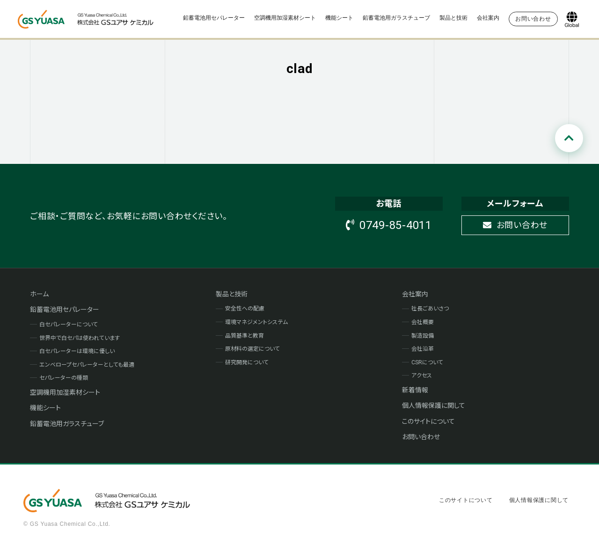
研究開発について (247, 362)
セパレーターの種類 (63, 378)
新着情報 (415, 390)
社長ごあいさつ (430, 308)
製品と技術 (453, 18)
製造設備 (422, 335)
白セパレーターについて (68, 324)
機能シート (339, 18)
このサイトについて (428, 421)
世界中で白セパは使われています (79, 338)
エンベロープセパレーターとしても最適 (86, 364)
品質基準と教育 (244, 335)
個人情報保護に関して (433, 405)
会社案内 (488, 18)
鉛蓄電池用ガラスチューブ (396, 18)
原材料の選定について (252, 349)
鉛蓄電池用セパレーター (214, 18)
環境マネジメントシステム (256, 322)
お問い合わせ (515, 225)
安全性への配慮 (244, 308)
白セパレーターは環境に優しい (77, 351)
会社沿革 (422, 349)
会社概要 (422, 322)
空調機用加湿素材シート (285, 18)
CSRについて (427, 362)
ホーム (39, 294)
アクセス (421, 375)
